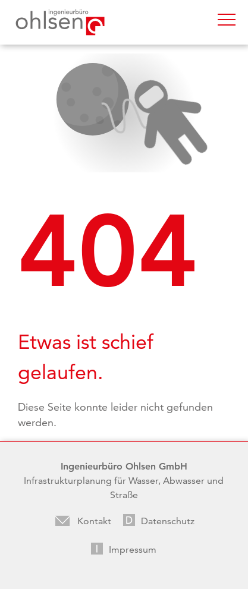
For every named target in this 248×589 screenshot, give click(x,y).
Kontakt (94, 521)
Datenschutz (167, 521)
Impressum (132, 549)
